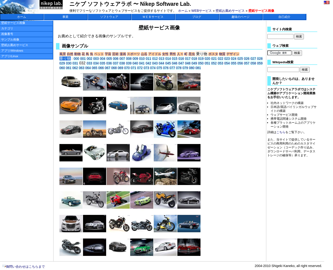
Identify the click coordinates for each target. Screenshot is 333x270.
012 (155, 58)
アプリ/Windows (12, 50)
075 (159, 68)
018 (194, 58)
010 (142, 58)
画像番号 (7, 34)
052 (214, 63)
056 (240, 63)
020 (207, 58)
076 (166, 68)
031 (75, 63)
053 (220, 63)
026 (247, 58)
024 (233, 58)
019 (201, 58)
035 (102, 63)
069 (120, 68)
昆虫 (191, 54)
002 (89, 58)
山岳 (144, 54)
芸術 (115, 54)
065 (94, 68)
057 (247, 63)
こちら (280, 132)
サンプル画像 (10, 39)
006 (115, 58)
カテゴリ (7, 28)
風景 (62, 54)
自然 (70, 54)
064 (88, 68)
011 (148, 58)
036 (109, 63)
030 (68, 63)
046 (174, 63)
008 (129, 58)
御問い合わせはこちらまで (23, 266)
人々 (180, 54)
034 (96, 63)
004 (102, 58)
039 (129, 63)
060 (62, 68)
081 (198, 68)
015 (174, 58)
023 (227, 58)
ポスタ (213, 54)
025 (240, 58)
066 (101, 68)
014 (168, 58)
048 (188, 63)
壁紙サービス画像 (13, 23)
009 (135, 58)
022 (220, 58)
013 (161, 58)
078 (179, 68)
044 (161, 63)
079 (185, 68)
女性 (165, 54)
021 (214, 58)
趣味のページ (240, 17)
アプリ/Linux (9, 56)
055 (233, 63)
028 (259, 58)
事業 (65, 17)
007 (122, 58)
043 (155, 63)
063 (81, 68)
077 (172, 68)
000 (76, 58)
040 (135, 63)
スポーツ (133, 54)
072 (140, 68)
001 (83, 58)
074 (153, 68)
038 (122, 63)
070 (127, 68)
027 (253, 58)
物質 (222, 54)
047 (181, 63)
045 (168, 63)
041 (142, 63)
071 (133, 68)
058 (253, 63)
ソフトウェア (109, 17)
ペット (99, 54)
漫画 (123, 54)
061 (68, 68)
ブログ (196, 17)
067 (107, 68)
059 (260, 63)
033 (89, 63)
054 (227, 63)
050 (201, 63)
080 (191, 68)
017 (188, 58)
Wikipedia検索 (282, 62)
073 (146, 68)
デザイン (232, 54)
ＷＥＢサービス (152, 17)
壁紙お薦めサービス (230, 11)
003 (96, 58)
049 (194, 63)
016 (181, 58)
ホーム (183, 11)
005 (109, 58)
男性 (173, 54)
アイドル (154, 54)
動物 (77, 54)
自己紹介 (284, 17)
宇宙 (108, 54)
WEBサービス (201, 11)
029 (62, 63)
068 (114, 68)
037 (115, 63)
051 (207, 63)
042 (148, 63)
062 (75, 68)
